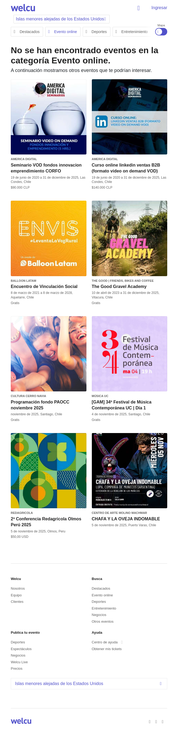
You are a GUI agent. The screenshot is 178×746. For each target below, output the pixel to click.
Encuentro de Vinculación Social (44, 286)
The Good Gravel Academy (119, 286)
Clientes (17, 602)
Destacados (27, 32)
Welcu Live (19, 662)
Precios (16, 668)
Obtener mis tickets (107, 649)
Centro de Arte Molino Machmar (119, 512)
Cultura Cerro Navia (28, 396)
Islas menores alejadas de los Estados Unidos (89, 683)
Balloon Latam (23, 280)
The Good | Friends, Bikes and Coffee (123, 280)
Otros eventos (103, 621)
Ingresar (159, 7)
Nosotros (18, 588)
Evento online (62, 32)
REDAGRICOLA (22, 512)
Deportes (96, 32)
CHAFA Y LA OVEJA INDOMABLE (126, 519)
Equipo (16, 595)
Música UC (100, 396)
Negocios (99, 615)
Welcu (23, 8)
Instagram (163, 721)
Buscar (139, 8)
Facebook (150, 721)
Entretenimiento (132, 32)
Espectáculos (21, 649)
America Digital (24, 159)
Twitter (157, 721)
